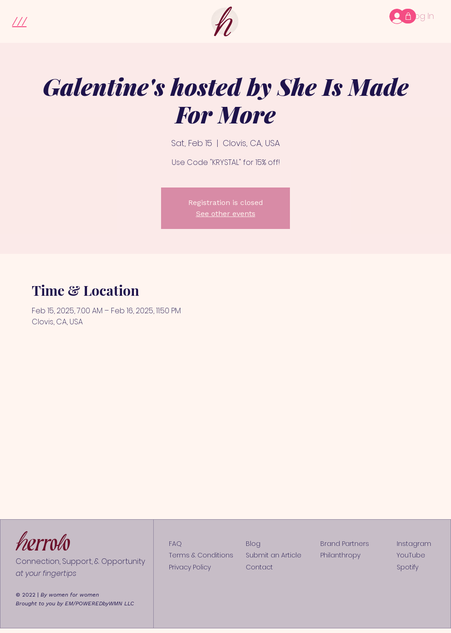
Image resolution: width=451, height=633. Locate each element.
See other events (225, 213)
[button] (19, 20)
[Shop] (408, 16)
